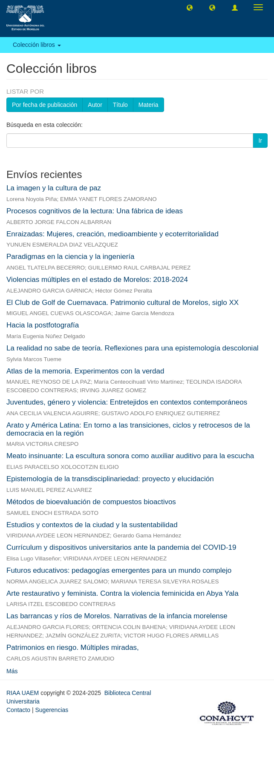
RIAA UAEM (23, 692)
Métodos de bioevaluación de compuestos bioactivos (91, 502)
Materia (148, 104)
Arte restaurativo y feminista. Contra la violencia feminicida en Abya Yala (122, 593)
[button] (189, 7)
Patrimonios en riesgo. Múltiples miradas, (72, 647)
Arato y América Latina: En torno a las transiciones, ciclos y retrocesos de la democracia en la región (128, 429)
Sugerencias (51, 709)
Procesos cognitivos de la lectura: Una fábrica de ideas (94, 211)
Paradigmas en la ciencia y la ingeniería (70, 257)
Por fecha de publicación (44, 104)
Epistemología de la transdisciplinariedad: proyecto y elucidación (110, 479)
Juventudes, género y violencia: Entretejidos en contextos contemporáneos (126, 402)
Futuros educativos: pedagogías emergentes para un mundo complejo (118, 570)
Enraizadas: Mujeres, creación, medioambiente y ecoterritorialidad (112, 234)
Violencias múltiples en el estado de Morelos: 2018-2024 (97, 280)
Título (120, 104)
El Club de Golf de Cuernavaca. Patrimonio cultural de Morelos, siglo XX (122, 303)
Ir (260, 140)
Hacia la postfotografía (42, 325)
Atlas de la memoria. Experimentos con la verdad (85, 371)
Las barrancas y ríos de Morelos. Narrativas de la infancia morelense (117, 616)
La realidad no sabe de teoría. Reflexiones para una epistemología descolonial (132, 348)
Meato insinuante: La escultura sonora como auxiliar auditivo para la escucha (130, 456)
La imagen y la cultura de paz (53, 188)
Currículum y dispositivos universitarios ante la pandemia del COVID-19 (121, 547)
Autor (95, 104)
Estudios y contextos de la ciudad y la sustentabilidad (92, 525)
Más (11, 671)
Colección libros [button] (37, 44)
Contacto (18, 709)
